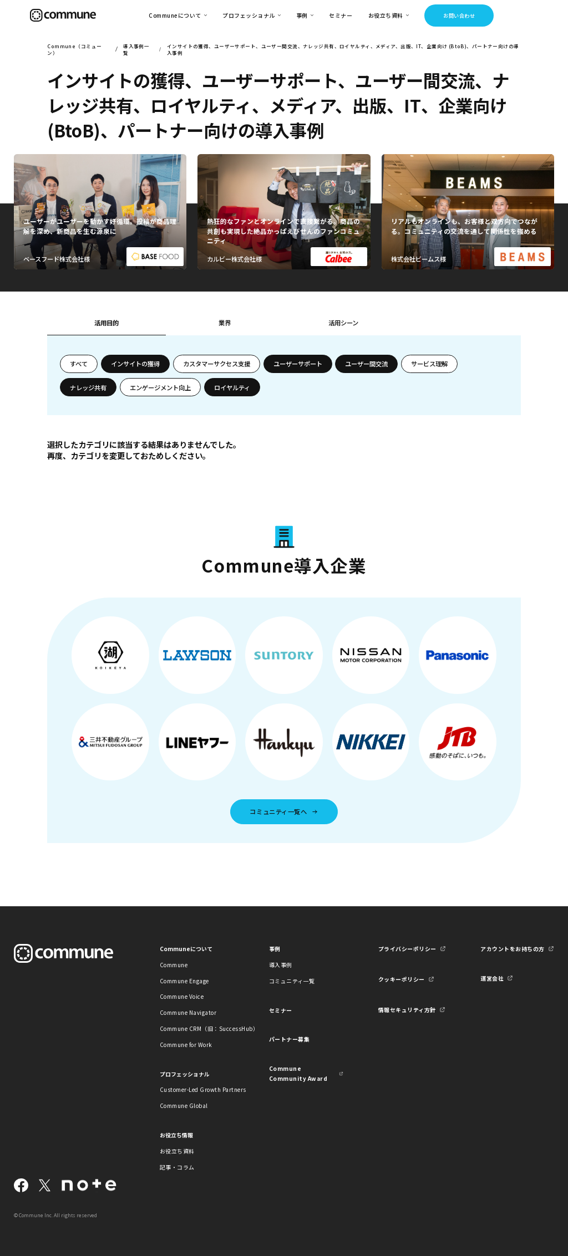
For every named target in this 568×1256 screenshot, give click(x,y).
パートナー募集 (289, 1039)
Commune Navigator (188, 1012)
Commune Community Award (298, 1073)
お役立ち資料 (177, 1151)
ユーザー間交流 (366, 363)
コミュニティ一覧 (292, 981)
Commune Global (184, 1105)
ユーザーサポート (297, 363)
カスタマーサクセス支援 (216, 363)
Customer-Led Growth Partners (197, 1089)
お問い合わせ (459, 15)
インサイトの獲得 (135, 363)
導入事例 (280, 965)
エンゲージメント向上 (160, 387)
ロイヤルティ (232, 387)
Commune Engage (184, 981)
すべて (79, 363)
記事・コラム (177, 1167)
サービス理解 (429, 363)
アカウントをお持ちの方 (512, 948)
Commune (174, 965)
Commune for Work (186, 1044)
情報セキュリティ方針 (407, 1009)
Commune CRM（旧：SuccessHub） (197, 1028)
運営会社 (492, 978)
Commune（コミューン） (74, 49)
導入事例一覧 (136, 49)
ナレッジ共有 (88, 387)
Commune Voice (182, 996)
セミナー (340, 15)
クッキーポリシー (401, 979)
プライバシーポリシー (407, 948)
